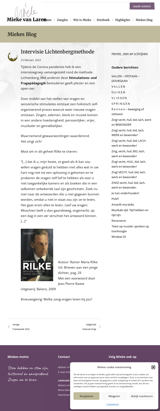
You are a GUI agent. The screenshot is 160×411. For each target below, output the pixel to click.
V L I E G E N (119, 98)
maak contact (142, 6)
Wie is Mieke (82, 20)
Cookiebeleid (112, 404)
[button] (153, 367)
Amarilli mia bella (123, 204)
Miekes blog (144, 20)
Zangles (62, 20)
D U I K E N (118, 92)
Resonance (119, 221)
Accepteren (86, 396)
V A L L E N (118, 86)
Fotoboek (103, 20)
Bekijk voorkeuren (142, 396)
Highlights (122, 20)
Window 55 (119, 237)
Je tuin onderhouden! (125, 193)
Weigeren (114, 396)
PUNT (115, 199)
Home (47, 20)
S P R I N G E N (121, 104)
